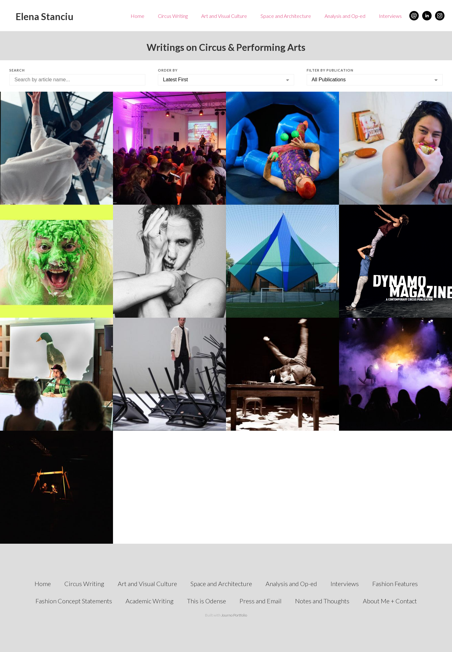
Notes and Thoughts (322, 601)
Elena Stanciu (44, 16)
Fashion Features (395, 583)
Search (17, 70)
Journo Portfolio (234, 615)
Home (137, 16)
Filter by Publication (330, 70)
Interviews (390, 16)
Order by (168, 70)
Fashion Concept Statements (73, 601)
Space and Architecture (286, 16)
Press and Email (260, 601)
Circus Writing (173, 16)
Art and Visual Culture (224, 16)
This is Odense (206, 601)
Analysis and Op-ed (345, 16)
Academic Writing (150, 601)
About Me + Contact (390, 601)
